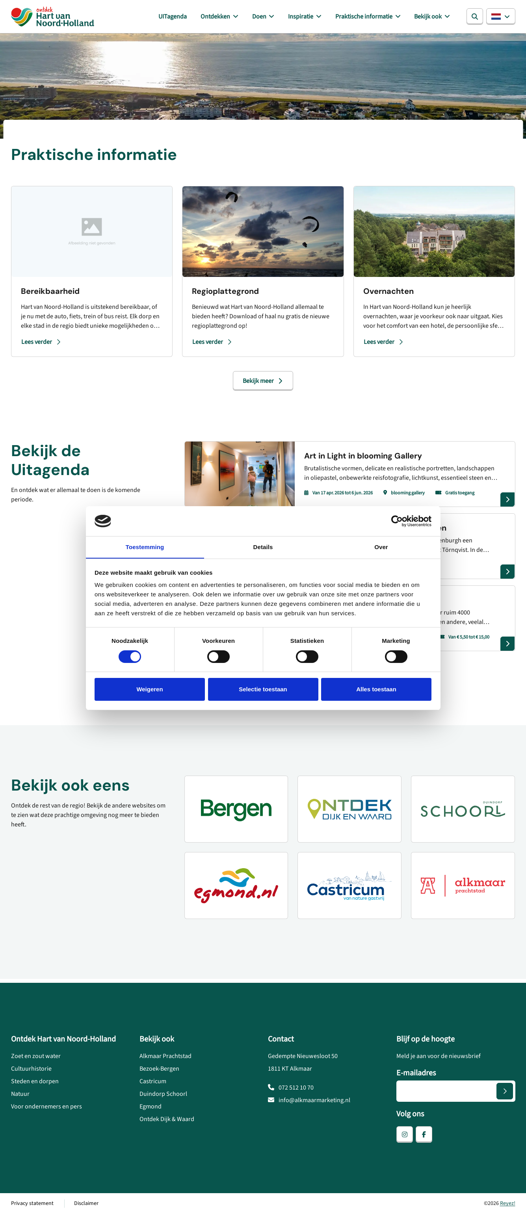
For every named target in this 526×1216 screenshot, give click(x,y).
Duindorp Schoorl (163, 1096)
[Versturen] (504, 1093)
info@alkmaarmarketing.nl (309, 1102)
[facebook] (424, 1136)
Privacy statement (32, 1205)
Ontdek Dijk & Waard (166, 1121)
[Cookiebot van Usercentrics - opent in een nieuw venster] (396, 521)
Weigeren (149, 689)
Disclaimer (86, 1205)
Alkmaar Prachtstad (165, 1058)
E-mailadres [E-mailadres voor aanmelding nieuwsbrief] (416, 1074)
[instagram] (404, 1136)
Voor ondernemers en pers (46, 1108)
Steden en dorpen (35, 1083)
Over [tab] (381, 547)
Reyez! (507, 1205)
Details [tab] (263, 547)
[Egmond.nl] (236, 887)
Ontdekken (226, 17)
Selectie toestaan (263, 689)
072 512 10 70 (291, 1089)
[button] (500, 17)
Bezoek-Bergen (159, 1070)
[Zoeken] (475, 17)
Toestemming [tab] (145, 547)
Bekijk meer (263, 382)
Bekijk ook (430, 17)
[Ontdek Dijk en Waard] (349, 810)
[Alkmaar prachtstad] (463, 887)
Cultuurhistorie (31, 1070)
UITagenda (184, 17)
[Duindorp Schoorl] (463, 810)
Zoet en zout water (36, 1058)
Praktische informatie (367, 17)
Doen (267, 17)
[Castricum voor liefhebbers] (349, 887)
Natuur (20, 1096)
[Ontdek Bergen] (236, 810)
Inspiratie (307, 17)
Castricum (152, 1083)
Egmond (150, 1108)
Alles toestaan (376, 689)
